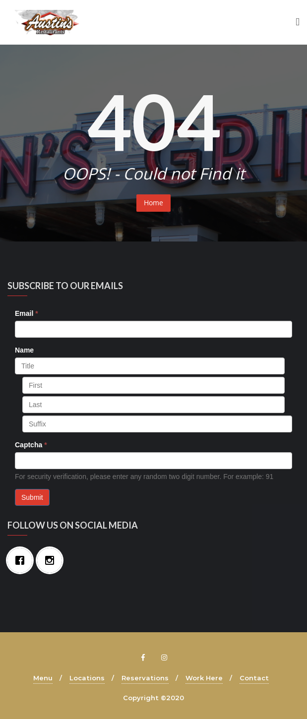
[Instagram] (52, 560)
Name (24, 350)
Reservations (145, 678)
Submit (32, 497)
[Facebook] (22, 560)
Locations (87, 678)
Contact (254, 678)
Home (153, 202)
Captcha (31, 445)
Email (26, 313)
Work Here (204, 678)
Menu (43, 678)
